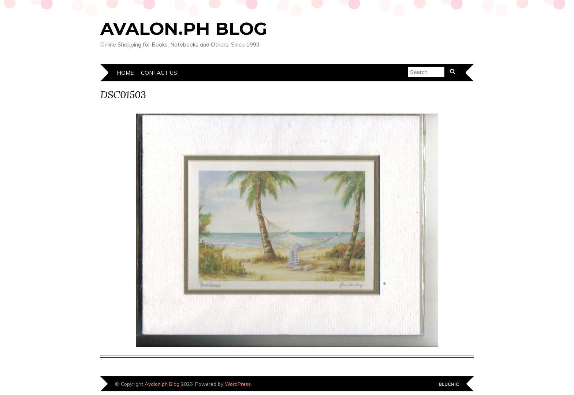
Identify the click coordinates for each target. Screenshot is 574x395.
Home (125, 72)
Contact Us (159, 72)
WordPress (238, 384)
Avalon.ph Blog (183, 28)
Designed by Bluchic (449, 385)
